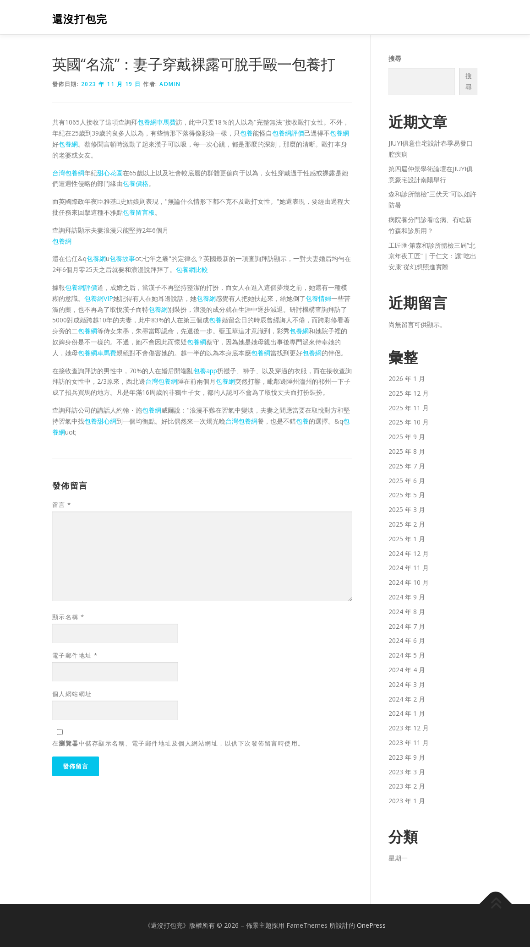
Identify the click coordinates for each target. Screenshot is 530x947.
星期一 (398, 858)
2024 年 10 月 (408, 582)
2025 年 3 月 (406, 509)
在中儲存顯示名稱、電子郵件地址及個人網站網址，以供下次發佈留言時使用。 (178, 743)
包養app (205, 370)
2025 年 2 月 (406, 524)
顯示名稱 (68, 617)
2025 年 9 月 (406, 436)
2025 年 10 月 (408, 422)
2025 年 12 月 (408, 393)
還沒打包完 (79, 18)
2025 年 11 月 (408, 407)
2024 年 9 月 (406, 597)
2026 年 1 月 (406, 378)
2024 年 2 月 (406, 699)
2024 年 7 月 (406, 626)
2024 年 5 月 (406, 655)
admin (170, 84)
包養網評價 (288, 133)
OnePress (371, 925)
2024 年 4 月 (406, 669)
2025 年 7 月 (406, 466)
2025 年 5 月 (406, 494)
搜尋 (394, 58)
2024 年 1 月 (406, 713)
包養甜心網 (100, 421)
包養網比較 (192, 269)
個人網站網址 (72, 694)
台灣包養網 (68, 173)
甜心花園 (110, 173)
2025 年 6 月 (406, 480)
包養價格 (135, 183)
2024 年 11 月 (408, 567)
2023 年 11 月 (408, 742)
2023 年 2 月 (406, 786)
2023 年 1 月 (406, 800)
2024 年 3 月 (406, 684)
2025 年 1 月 (406, 538)
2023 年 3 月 (406, 771)
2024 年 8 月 (406, 611)
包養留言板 (139, 212)
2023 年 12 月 (408, 728)
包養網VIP (98, 298)
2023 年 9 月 (406, 757)
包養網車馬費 (156, 122)
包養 (246, 133)
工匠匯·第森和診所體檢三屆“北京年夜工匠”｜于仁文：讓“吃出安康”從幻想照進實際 (432, 256)
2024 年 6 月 (406, 640)
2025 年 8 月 (406, 451)
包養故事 (122, 258)
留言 (61, 505)
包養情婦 (318, 298)
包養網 (339, 133)
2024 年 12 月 (408, 553)
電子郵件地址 (75, 655)
